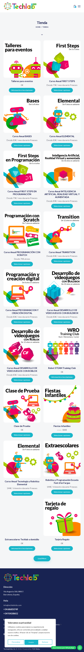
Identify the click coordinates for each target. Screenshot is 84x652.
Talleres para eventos (22, 81)
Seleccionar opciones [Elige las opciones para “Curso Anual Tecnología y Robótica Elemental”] (22, 493)
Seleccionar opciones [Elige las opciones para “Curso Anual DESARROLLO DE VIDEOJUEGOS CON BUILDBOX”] (62, 322)
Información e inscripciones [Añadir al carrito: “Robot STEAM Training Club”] (62, 377)
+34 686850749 (10, 609)
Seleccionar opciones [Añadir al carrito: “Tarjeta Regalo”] (62, 548)
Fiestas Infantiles (62, 426)
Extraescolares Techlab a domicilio (22, 539)
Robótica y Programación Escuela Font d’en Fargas (62, 481)
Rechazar (31, 642)
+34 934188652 (10, 613)
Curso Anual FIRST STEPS (62, 81)
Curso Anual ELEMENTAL (61, 136)
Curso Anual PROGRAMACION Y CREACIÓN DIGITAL (22, 311)
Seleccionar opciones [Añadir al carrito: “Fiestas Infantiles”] (62, 435)
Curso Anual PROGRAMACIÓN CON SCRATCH (22, 253)
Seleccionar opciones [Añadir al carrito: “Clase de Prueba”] (22, 435)
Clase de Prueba (22, 426)
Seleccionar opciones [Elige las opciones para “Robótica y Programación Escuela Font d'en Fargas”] (62, 492)
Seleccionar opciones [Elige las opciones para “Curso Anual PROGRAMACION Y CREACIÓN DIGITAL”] (22, 322)
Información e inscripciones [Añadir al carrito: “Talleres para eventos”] (22, 90)
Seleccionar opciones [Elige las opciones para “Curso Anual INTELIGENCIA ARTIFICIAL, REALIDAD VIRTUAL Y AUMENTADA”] (62, 206)
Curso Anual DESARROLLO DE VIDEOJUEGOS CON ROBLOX (22, 369)
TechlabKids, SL (9, 649)
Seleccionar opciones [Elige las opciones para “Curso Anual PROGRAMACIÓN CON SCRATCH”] (22, 264)
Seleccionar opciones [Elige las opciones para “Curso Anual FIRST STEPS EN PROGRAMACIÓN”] (22, 203)
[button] (79, 6)
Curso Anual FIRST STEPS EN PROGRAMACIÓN (22, 193)
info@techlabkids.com (12, 605)
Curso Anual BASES (22, 136)
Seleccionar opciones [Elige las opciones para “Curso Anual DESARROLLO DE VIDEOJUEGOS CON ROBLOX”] (22, 380)
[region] (30, 633)
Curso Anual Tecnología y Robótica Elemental (22, 483)
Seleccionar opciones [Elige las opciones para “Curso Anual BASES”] (22, 145)
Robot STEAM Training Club (62, 368)
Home (38, 27)
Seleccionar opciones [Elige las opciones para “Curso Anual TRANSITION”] (62, 261)
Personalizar (15, 642)
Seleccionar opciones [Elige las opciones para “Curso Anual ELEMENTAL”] (62, 145)
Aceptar (46, 642)
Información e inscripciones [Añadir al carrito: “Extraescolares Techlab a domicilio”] (22, 548)
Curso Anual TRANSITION (62, 252)
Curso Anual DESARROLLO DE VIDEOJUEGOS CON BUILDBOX (62, 311)
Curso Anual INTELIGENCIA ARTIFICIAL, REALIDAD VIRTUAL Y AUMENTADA (62, 194)
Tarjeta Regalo (62, 539)
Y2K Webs (36, 649)
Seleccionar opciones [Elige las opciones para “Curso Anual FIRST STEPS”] (62, 90)
